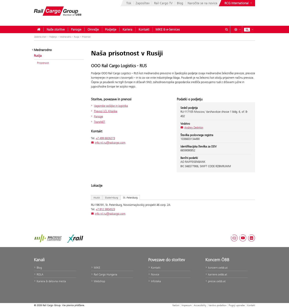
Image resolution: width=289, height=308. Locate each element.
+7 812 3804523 (105, 209)
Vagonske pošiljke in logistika (109, 106)
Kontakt (144, 29)
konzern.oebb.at (216, 267)
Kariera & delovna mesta (50, 281)
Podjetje (110, 29)
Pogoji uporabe (237, 305)
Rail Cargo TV (163, 3)
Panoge (76, 29)
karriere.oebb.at (216, 274)
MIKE (95, 267)
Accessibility (200, 305)
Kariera (127, 29)
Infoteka (154, 281)
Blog (180, 3)
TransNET (97, 122)
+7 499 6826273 (105, 138)
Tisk (128, 3)
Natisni (175, 305)
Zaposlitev (143, 3)
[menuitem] (38, 29)
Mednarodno (65, 37)
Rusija (76, 37)
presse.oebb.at (215, 281)
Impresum (187, 305)
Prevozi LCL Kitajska (103, 111)
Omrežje (93, 29)
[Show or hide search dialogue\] (226, 29)
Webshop (98, 281)
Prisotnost (86, 37)
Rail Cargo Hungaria (104, 274)
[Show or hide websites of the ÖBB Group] (238, 3)
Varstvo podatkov (217, 305)
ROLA (38, 274)
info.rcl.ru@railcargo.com (108, 142)
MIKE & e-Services (168, 29)
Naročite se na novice (202, 3)
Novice (153, 274)
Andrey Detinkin (191, 127)
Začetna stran (40, 37)
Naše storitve (56, 29)
